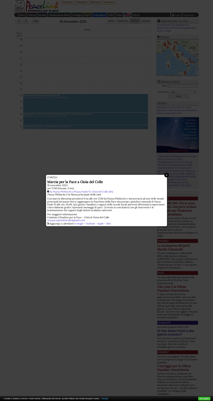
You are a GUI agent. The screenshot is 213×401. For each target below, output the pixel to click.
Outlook (90, 223)
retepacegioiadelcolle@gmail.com (66, 220)
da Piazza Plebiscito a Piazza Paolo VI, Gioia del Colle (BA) (81, 191)
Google (79, 223)
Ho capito (204, 398)
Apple (100, 223)
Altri (108, 223)
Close (166, 175)
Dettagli (104, 398)
